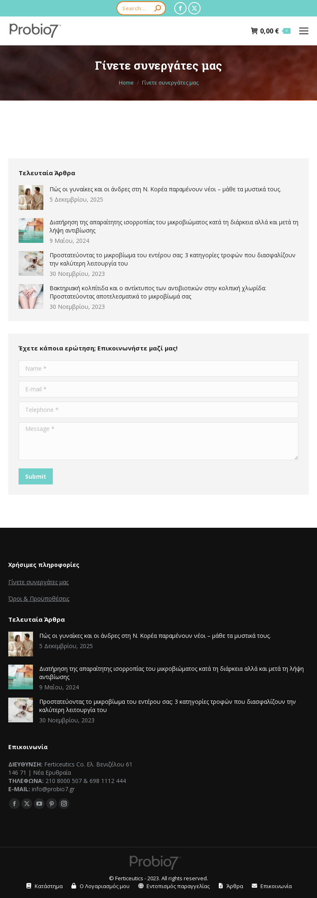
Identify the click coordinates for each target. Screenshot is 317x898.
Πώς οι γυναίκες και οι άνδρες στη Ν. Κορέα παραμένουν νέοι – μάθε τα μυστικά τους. (165, 189)
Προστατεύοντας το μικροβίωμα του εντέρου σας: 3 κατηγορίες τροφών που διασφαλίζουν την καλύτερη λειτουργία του (173, 259)
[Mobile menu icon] (304, 31)
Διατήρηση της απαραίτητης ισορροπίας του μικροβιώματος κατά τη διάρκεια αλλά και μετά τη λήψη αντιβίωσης (174, 226)
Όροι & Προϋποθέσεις (38, 598)
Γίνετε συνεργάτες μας (38, 582)
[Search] (141, 8)
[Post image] (31, 197)
